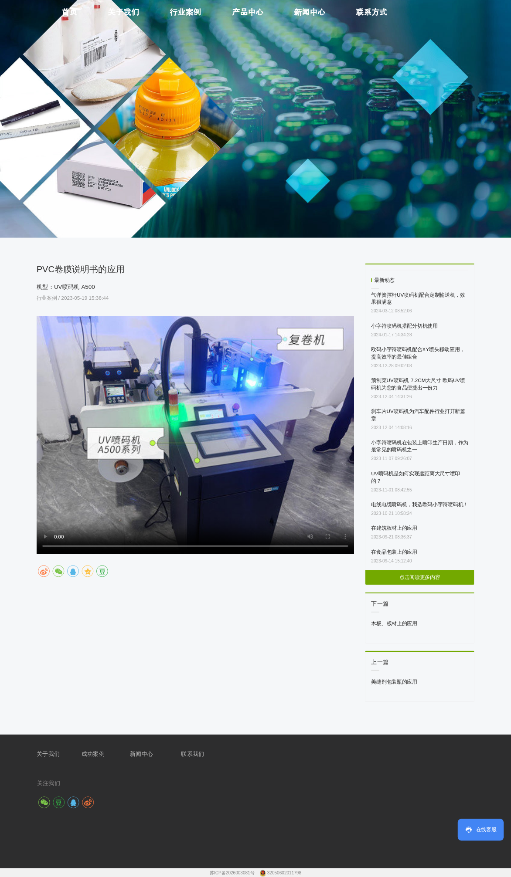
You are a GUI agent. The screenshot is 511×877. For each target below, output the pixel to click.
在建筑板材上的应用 (394, 528)
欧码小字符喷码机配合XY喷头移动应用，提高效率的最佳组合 (418, 352)
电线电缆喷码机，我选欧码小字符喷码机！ (419, 504)
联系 (187, 754)
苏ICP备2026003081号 (233, 872)
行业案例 (47, 298)
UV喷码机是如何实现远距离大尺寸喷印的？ (415, 477)
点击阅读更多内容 (419, 577)
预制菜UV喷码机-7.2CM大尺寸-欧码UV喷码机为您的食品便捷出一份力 (418, 383)
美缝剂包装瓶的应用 (394, 681)
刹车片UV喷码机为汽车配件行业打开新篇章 (418, 415)
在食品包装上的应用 (394, 552)
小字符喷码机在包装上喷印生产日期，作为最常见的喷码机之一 (419, 446)
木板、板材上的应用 (394, 623)
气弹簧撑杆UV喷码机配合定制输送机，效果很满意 (418, 298)
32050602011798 (284, 872)
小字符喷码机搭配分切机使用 (404, 325)
